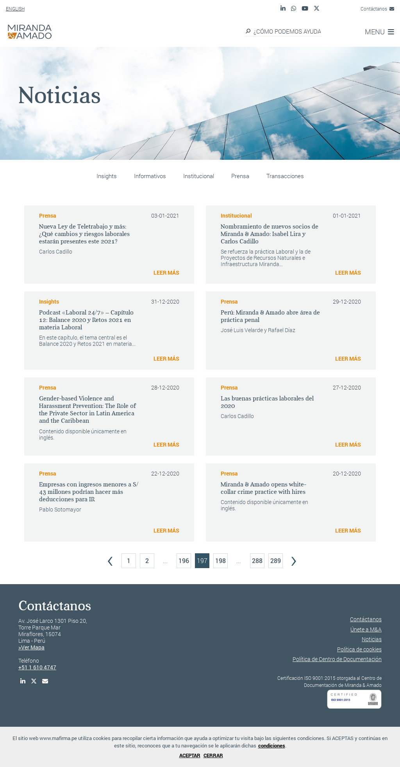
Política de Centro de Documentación (337, 659)
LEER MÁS (166, 272)
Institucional (198, 176)
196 (184, 560)
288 (257, 560)
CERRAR (213, 755)
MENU (379, 31)
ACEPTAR (189, 755)
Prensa (240, 176)
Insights (106, 176)
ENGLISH (15, 8)
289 (275, 560)
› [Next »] (293, 558)
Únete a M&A (366, 629)
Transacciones (285, 176)
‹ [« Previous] (110, 558)
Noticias (372, 639)
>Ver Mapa (31, 647)
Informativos (150, 176)
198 (220, 560)
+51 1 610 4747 (37, 667)
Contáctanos (377, 8)
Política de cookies (359, 649)
